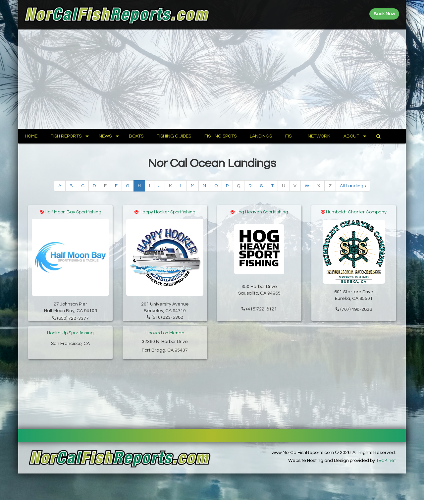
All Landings (353, 186)
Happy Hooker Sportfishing (167, 212)
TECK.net (386, 460)
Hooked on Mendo (164, 333)
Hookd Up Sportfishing (70, 333)
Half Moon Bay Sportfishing (73, 212)
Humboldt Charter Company (356, 212)
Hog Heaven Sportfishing (262, 212)
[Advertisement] (212, 79)
